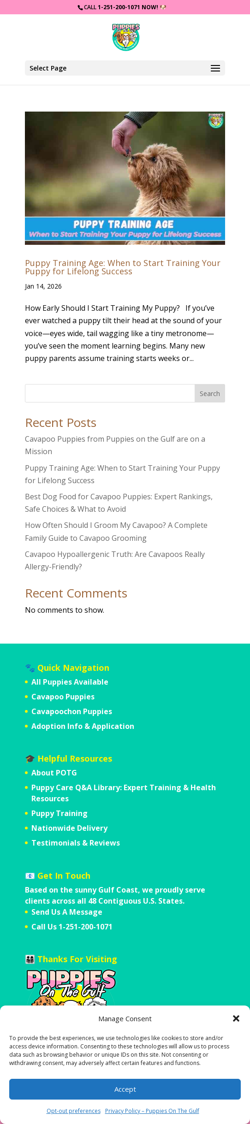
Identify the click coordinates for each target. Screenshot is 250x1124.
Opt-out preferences (74, 1111)
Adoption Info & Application (82, 726)
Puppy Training (59, 813)
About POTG (54, 773)
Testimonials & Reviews (75, 843)
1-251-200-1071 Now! (128, 7)
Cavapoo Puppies (63, 697)
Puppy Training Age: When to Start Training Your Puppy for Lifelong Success (122, 267)
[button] (236, 1018)
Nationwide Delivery (69, 828)
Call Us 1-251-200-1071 (72, 927)
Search (210, 393)
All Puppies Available (69, 682)
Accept (125, 1089)
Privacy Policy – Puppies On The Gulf (152, 1111)
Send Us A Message (66, 912)
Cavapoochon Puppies (71, 711)
